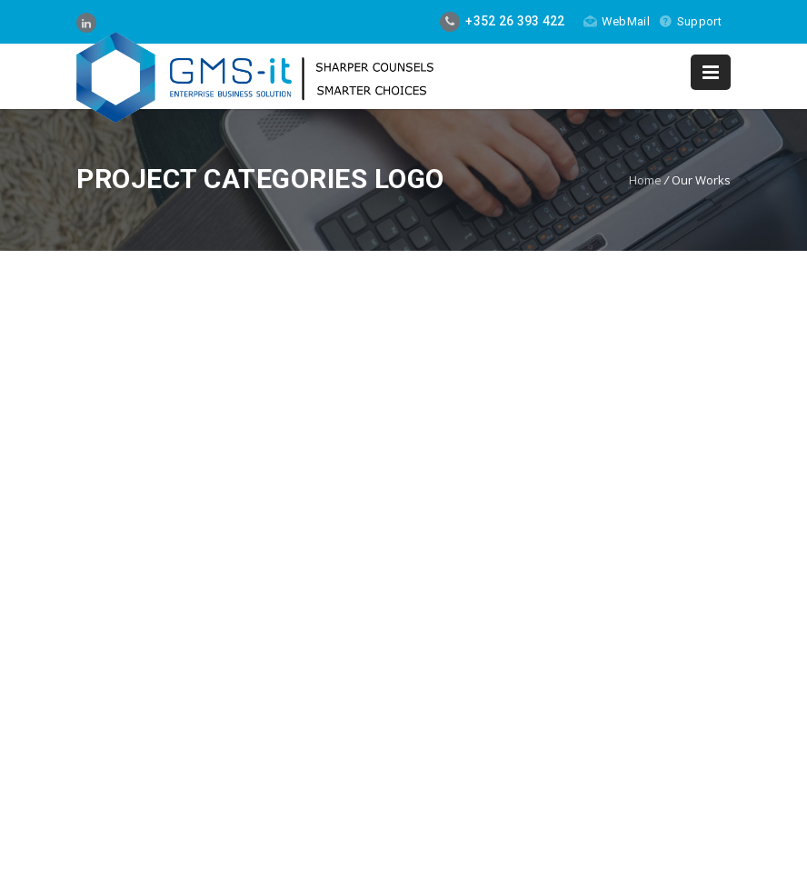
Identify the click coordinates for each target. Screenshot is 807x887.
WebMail (616, 21)
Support (690, 21)
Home (645, 180)
